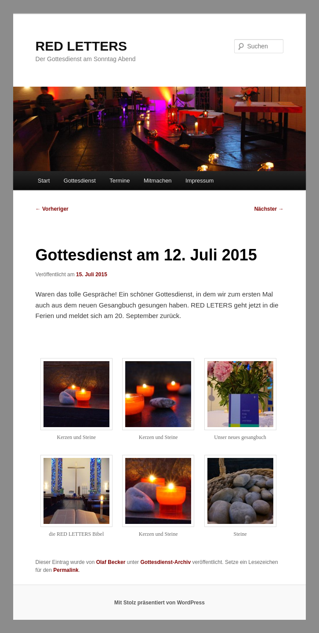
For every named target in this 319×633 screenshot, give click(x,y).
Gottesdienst (80, 180)
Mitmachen (158, 180)
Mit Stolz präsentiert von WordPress (159, 603)
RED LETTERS (81, 46)
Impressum (199, 180)
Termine (119, 180)
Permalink (65, 570)
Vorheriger (52, 209)
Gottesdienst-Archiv (165, 562)
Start (44, 180)
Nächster (269, 209)
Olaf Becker (111, 562)
